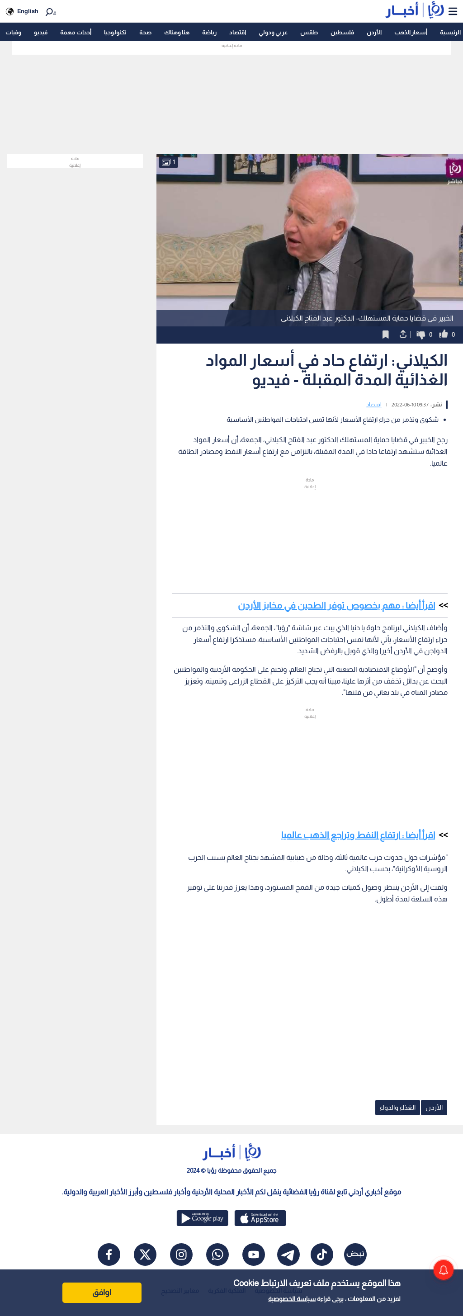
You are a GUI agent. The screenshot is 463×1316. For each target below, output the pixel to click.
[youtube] (253, 1254)
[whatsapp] (217, 1254)
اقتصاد (237, 32)
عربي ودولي (273, 32)
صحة (145, 32)
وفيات (13, 32)
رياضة (209, 32)
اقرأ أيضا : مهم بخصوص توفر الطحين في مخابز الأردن (336, 605)
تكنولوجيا (115, 32)
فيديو (40, 32)
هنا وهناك (176, 32)
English (27, 11)
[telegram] (288, 1254)
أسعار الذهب (410, 32)
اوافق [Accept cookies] (101, 1292)
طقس (309, 32)
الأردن (374, 32)
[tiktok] (322, 1254)
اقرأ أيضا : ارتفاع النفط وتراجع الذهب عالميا (358, 835)
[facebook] (109, 1254)
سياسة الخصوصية (292, 1298)
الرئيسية (450, 32)
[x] (145, 1254)
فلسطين (342, 32)
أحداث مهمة (75, 32)
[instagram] (181, 1254)
